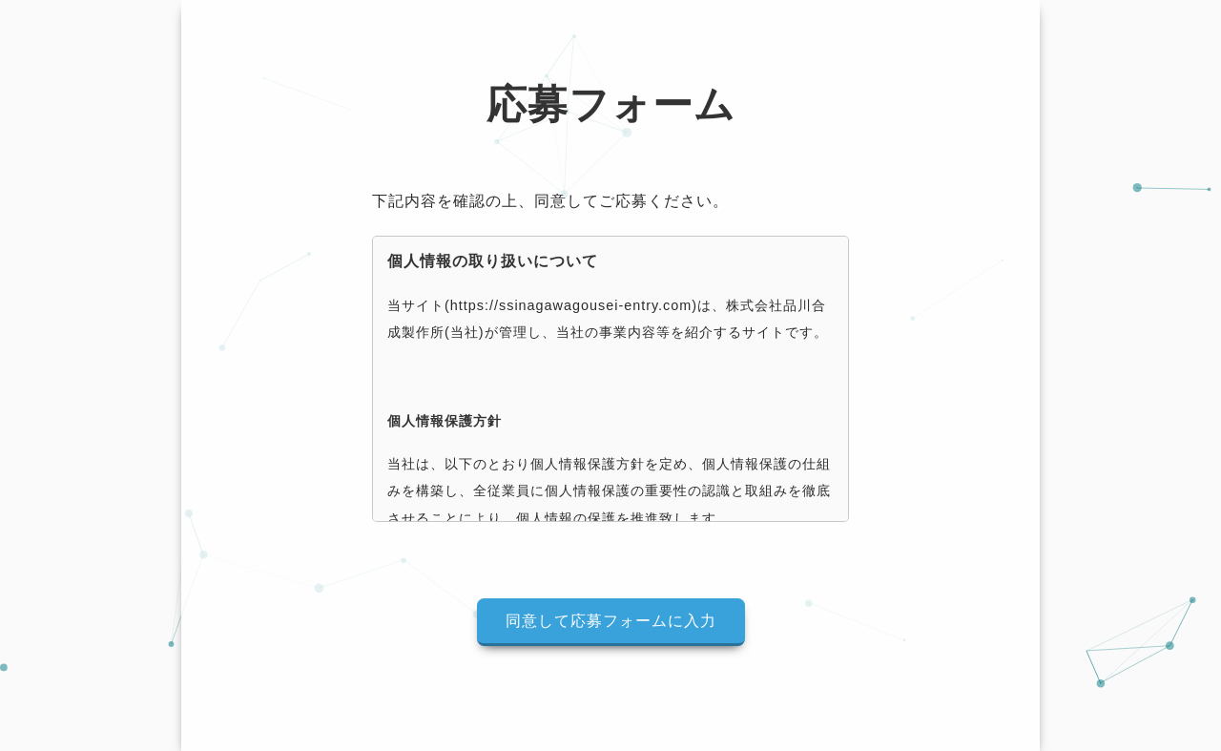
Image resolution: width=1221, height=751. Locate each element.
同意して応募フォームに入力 (611, 621)
